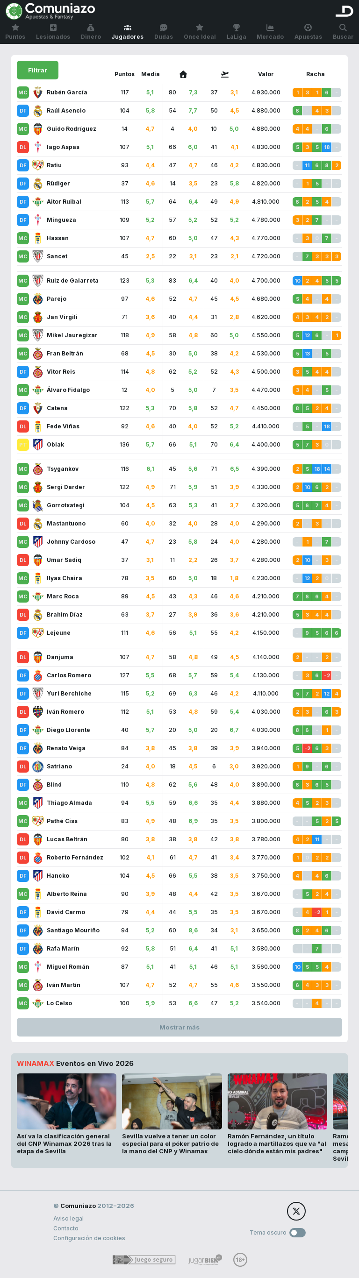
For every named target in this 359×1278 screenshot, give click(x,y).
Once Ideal (200, 32)
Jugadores (127, 32)
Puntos (15, 32)
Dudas (163, 32)
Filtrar (37, 70)
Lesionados (53, 32)
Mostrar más (179, 1027)
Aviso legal (68, 1218)
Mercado (270, 32)
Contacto (66, 1228)
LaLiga (236, 32)
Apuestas (308, 32)
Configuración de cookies (89, 1238)
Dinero (91, 32)
